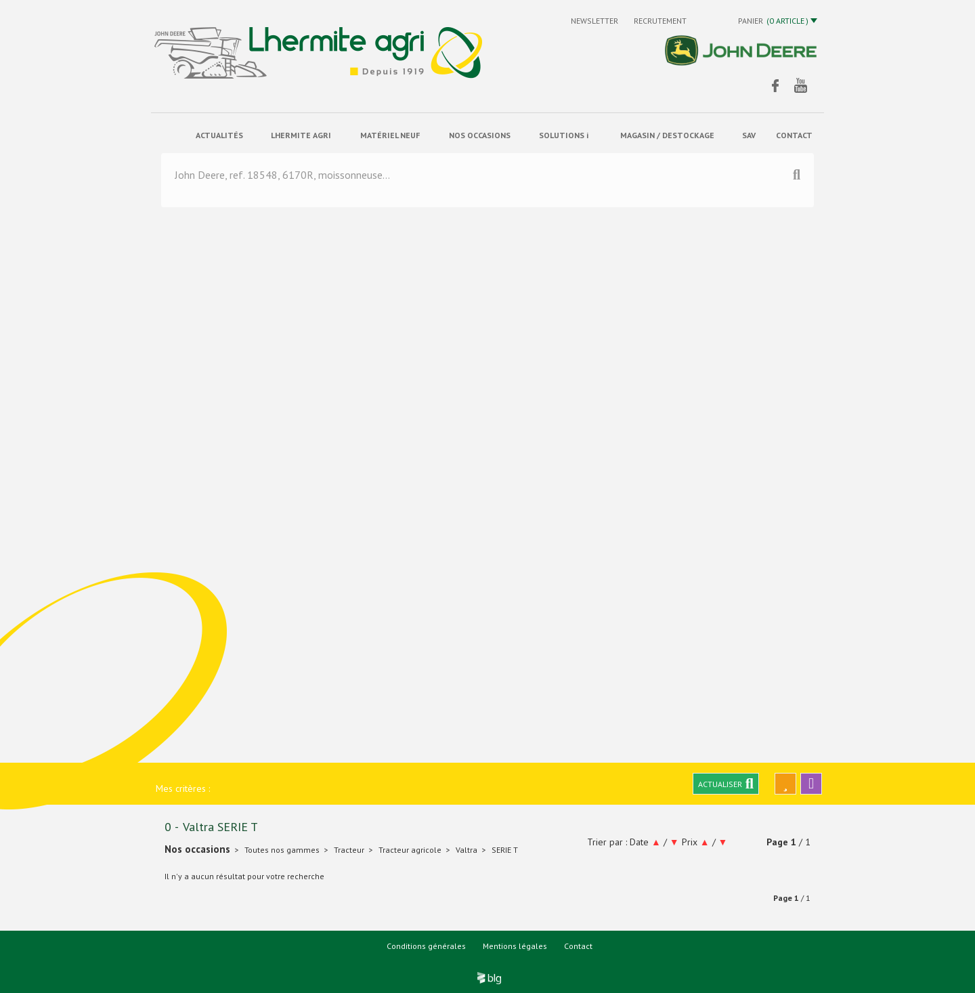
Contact (578, 946)
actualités (219, 135)
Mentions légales (515, 946)
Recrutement (660, 21)
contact (794, 135)
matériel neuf (390, 135)
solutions (563, 135)
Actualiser (726, 784)
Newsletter (595, 21)
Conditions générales (426, 946)
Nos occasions (480, 135)
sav (749, 135)
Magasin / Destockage (667, 135)
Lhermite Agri (301, 135)
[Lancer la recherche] (796, 179)
